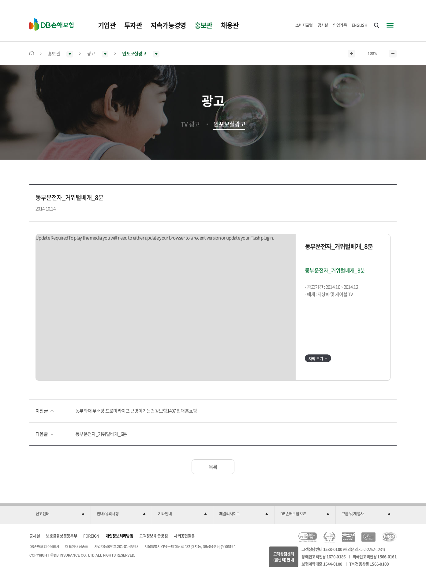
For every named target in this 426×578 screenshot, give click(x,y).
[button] (60, 513)
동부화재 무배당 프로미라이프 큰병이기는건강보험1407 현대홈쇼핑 (136, 410)
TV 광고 (190, 124)
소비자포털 (304, 25)
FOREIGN (91, 536)
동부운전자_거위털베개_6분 (101, 434)
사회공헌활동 (184, 536)
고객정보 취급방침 (153, 536)
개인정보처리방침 (119, 536)
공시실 (323, 25)
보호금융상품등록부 (61, 536)
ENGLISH (359, 25)
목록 (213, 466)
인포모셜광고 (229, 124)
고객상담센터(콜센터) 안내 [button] (283, 557)
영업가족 (340, 25)
